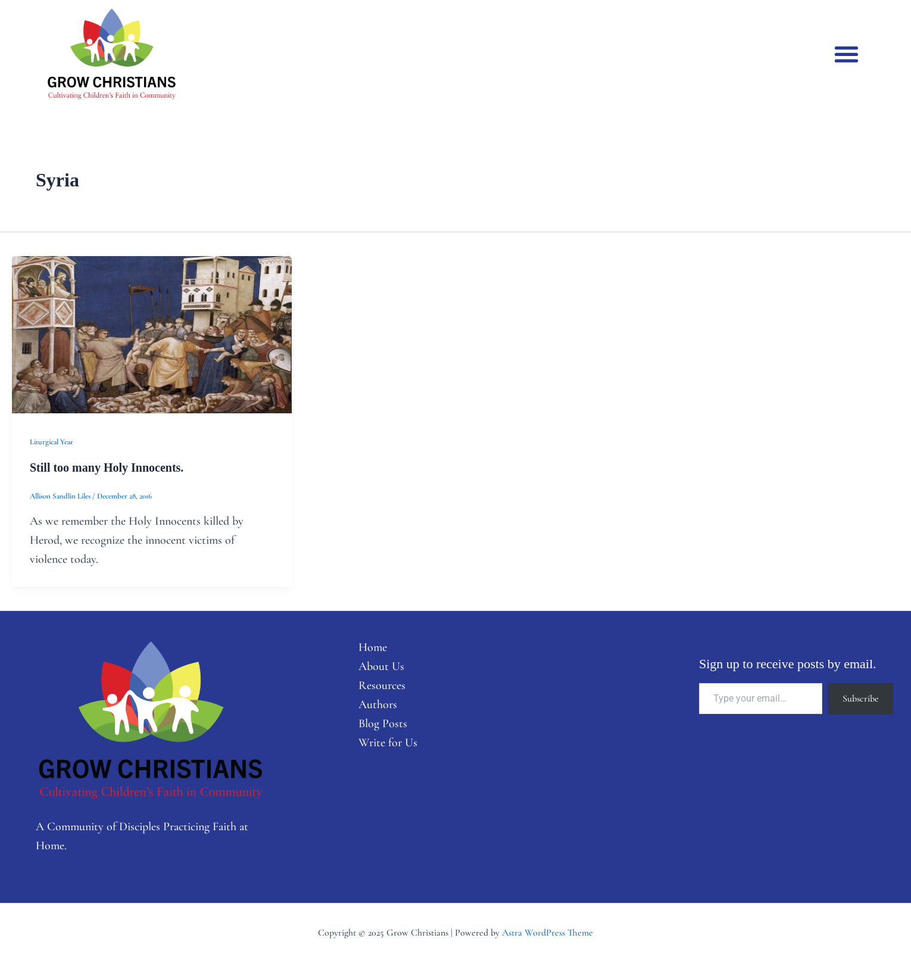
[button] (846, 54)
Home (372, 647)
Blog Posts (382, 723)
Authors (377, 704)
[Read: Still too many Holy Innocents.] (152, 333)
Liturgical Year (51, 442)
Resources (381, 685)
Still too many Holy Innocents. (106, 467)
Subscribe (861, 699)
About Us (381, 666)
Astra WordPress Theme (547, 933)
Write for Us (387, 743)
